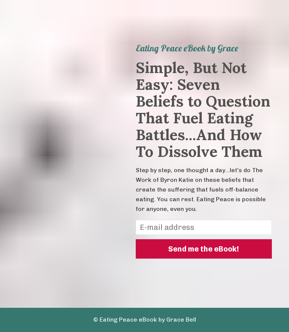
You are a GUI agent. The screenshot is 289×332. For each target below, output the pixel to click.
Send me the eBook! (203, 248)
